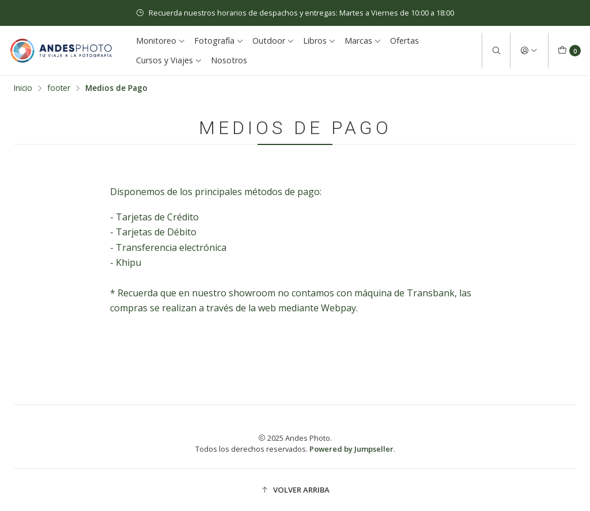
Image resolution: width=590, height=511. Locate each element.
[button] (295, 490)
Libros (319, 40)
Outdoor (273, 40)
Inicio (23, 88)
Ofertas (404, 40)
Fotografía (219, 40)
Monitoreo (161, 40)
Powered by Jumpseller (351, 449)
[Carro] (569, 50)
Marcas (363, 40)
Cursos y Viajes (169, 60)
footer (58, 88)
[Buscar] (496, 51)
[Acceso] (528, 51)
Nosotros (229, 60)
